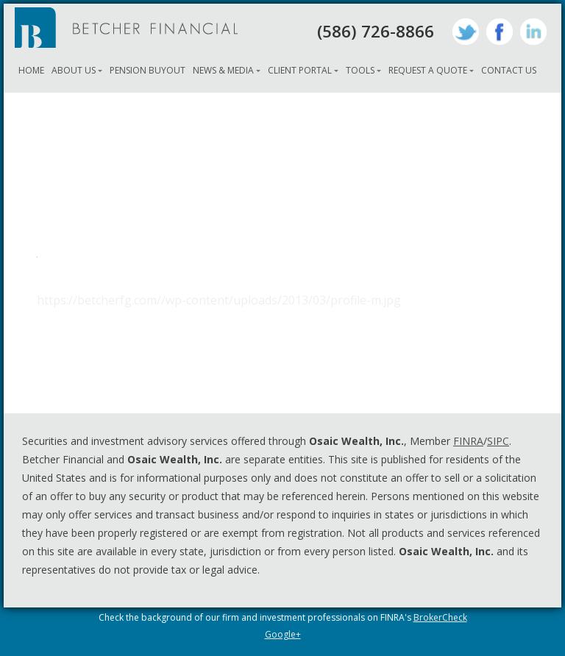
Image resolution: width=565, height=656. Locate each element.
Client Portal (300, 70)
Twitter (465, 31)
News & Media (223, 70)
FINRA (468, 441)
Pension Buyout (147, 70)
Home (31, 70)
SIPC (498, 441)
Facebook (499, 31)
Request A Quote (427, 70)
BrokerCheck (440, 617)
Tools (360, 70)
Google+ (283, 634)
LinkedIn (533, 31)
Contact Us (508, 70)
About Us (73, 70)
